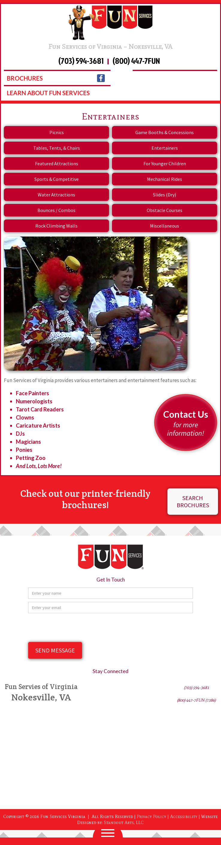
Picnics (56, 132)
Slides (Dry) (164, 195)
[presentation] (73, 628)
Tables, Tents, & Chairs (56, 148)
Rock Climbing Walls (56, 226)
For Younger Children (164, 163)
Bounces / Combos (56, 210)
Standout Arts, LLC (124, 822)
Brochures (25, 78)
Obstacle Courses (164, 210)
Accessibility (183, 816)
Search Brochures (193, 501)
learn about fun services (48, 92)
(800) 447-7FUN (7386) (196, 700)
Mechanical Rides (164, 179)
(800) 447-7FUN (136, 61)
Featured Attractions (56, 163)
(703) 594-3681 (81, 61)
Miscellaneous (164, 226)
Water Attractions (56, 195)
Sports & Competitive (56, 179)
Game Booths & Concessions (164, 132)
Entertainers (165, 148)
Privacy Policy (151, 816)
